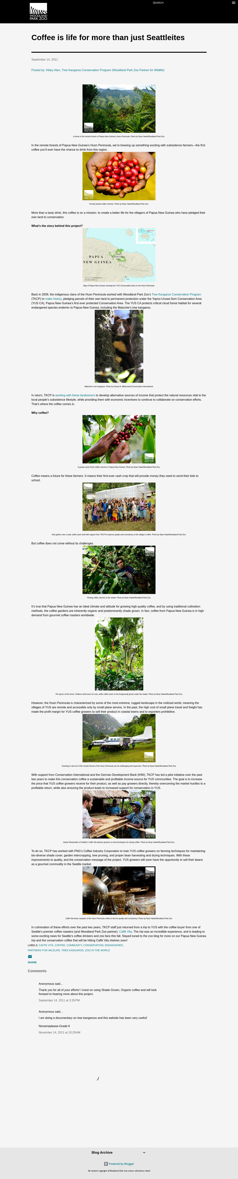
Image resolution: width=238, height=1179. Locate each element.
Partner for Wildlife (151, 70)
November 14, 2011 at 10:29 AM (59, 1032)
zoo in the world (97, 950)
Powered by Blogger (119, 1164)
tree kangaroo (73, 950)
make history (53, 298)
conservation (93, 945)
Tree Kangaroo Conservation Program (176, 294)
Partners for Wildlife (44, 950)
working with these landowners (75, 395)
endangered (114, 945)
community (74, 945)
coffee (60, 945)
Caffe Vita (46, 945)
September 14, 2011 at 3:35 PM (59, 1000)
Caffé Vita (125, 931)
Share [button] (32, 962)
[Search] (158, 2)
